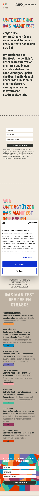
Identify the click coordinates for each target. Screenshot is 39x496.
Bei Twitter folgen (19, 282)
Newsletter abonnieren (19, 280)
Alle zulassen (19, 264)
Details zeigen (27, 258)
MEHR (8, 324)
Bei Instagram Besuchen (19, 285)
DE (3, 8)
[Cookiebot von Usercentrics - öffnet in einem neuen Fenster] (28, 223)
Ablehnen (19, 271)
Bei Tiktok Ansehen (19, 287)
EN (7, 8)
